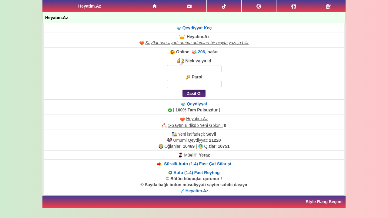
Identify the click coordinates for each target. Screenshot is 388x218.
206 (201, 51)
